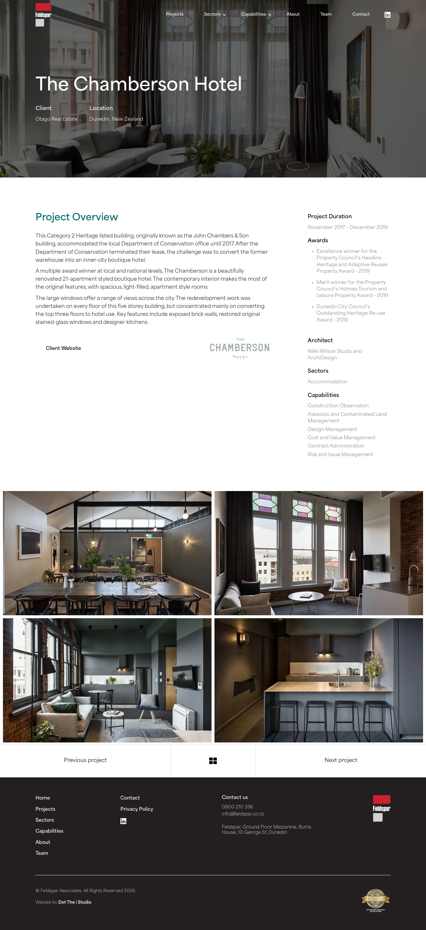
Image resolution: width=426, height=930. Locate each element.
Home (43, 798)
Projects (174, 14)
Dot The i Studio (74, 902)
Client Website (63, 348)
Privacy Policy (136, 809)
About (293, 14)
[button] (215, 14)
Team (326, 14)
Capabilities (49, 831)
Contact (361, 14)
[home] (43, 15)
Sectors (45, 820)
